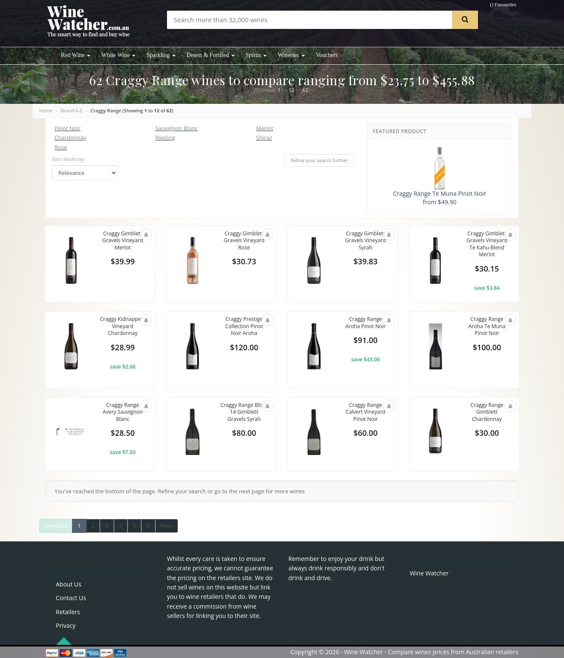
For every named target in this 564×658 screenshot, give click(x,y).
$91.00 (365, 341)
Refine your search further (319, 160)
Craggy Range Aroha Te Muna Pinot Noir (487, 326)
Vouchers (327, 55)
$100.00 (487, 348)
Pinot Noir (68, 128)
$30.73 (244, 263)
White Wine (118, 55)
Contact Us (71, 598)
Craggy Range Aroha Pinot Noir (365, 323)
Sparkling (161, 55)
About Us (68, 584)
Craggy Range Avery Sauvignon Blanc (122, 412)
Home (45, 110)
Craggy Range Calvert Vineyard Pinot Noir (365, 412)
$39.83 (365, 263)
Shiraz (264, 137)
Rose (61, 147)
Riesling (165, 137)
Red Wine (75, 55)
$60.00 (365, 434)
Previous (56, 525)
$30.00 (487, 434)
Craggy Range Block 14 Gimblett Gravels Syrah (244, 412)
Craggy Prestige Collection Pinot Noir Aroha (244, 326)
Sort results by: (68, 159)
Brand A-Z (71, 110)
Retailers (68, 612)
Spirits (256, 55)
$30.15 (487, 270)
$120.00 (244, 348)
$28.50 (123, 434)
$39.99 (123, 263)
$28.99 (123, 356)
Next (167, 525)
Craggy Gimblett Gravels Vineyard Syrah (365, 241)
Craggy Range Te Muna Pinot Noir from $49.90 (439, 176)
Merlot (264, 128)
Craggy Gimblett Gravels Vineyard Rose (244, 241)
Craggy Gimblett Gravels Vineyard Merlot (122, 241)
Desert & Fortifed (211, 55)
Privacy (65, 625)
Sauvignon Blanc (176, 128)
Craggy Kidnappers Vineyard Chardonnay (122, 330)
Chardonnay (70, 137)
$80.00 (244, 434)
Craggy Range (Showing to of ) (132, 110)
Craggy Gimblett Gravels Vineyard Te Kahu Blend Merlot (487, 245)
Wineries (291, 55)
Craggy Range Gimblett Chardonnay (486, 412)
